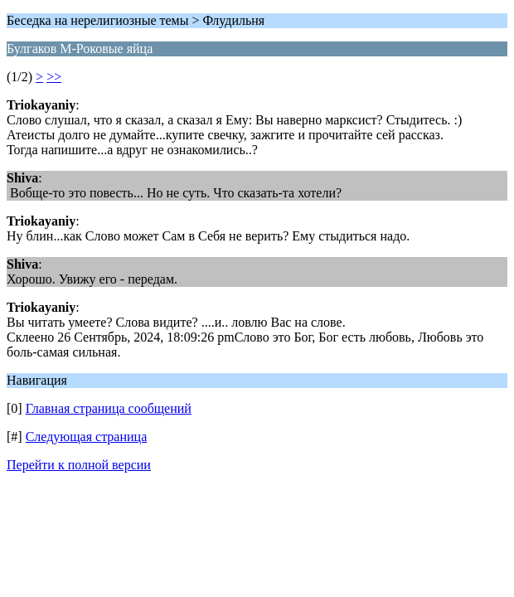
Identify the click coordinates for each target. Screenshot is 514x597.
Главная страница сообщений (109, 408)
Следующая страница (87, 437)
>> (53, 77)
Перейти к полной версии (79, 465)
